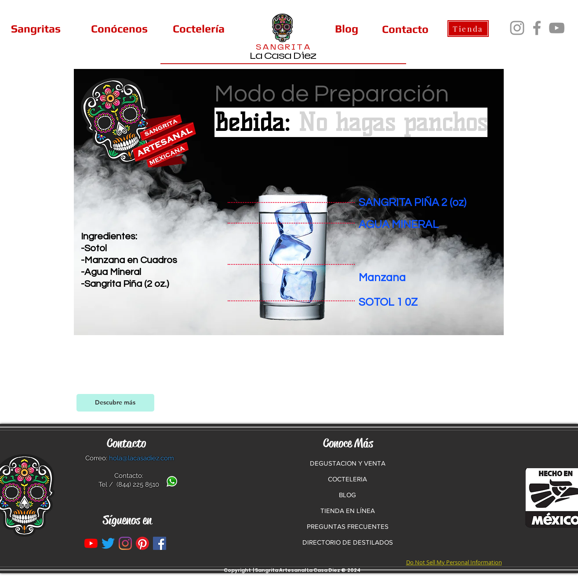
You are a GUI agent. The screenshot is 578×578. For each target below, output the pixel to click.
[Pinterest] (142, 543)
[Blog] (346, 28)
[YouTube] (556, 27)
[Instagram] (517, 27)
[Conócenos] (119, 28)
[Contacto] (405, 29)
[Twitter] (108, 543)
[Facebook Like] (442, 403)
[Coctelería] (198, 28)
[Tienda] (468, 28)
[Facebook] (536, 27)
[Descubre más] (115, 403)
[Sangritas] (36, 28)
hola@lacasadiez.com (141, 458)
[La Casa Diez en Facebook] (159, 543)
